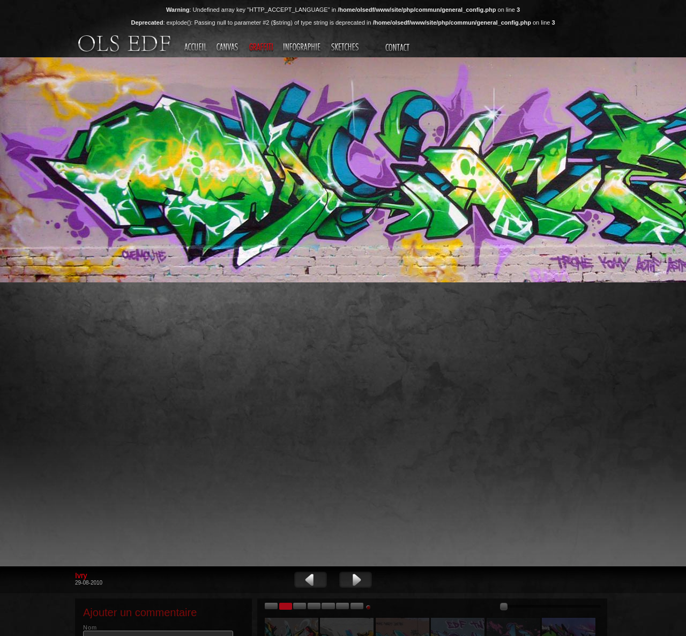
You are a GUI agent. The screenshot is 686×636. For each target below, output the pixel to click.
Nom (90, 627)
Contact (398, 47)
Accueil (196, 47)
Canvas (228, 47)
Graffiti (262, 47)
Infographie (303, 47)
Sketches (346, 47)
